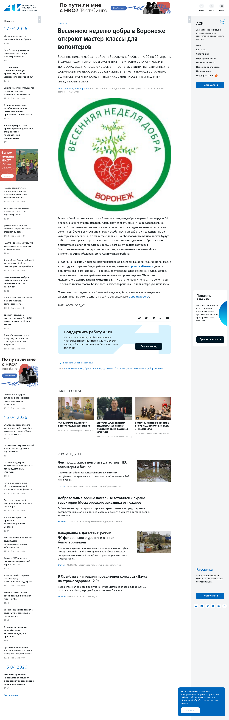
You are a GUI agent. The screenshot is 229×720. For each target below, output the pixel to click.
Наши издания (203, 71)
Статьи (61, 486)
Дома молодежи (139, 296)
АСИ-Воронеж (81, 88)
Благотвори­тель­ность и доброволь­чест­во (113, 88)
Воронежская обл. (83, 362)
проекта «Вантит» (141, 266)
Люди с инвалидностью (158, 433)
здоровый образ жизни (114, 368)
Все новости (11, 695)
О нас (199, 45)
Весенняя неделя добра (76, 368)
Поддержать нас (205, 75)
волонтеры (95, 368)
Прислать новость (205, 62)
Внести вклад (148, 346)
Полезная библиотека (208, 67)
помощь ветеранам (137, 368)
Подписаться (210, 85)
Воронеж (68, 362)
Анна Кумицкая (65, 88)
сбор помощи (155, 368)
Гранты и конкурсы (89, 596)
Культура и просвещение (147, 88)
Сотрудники (202, 54)
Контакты (201, 49)
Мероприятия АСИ (206, 58)
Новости (62, 23)
